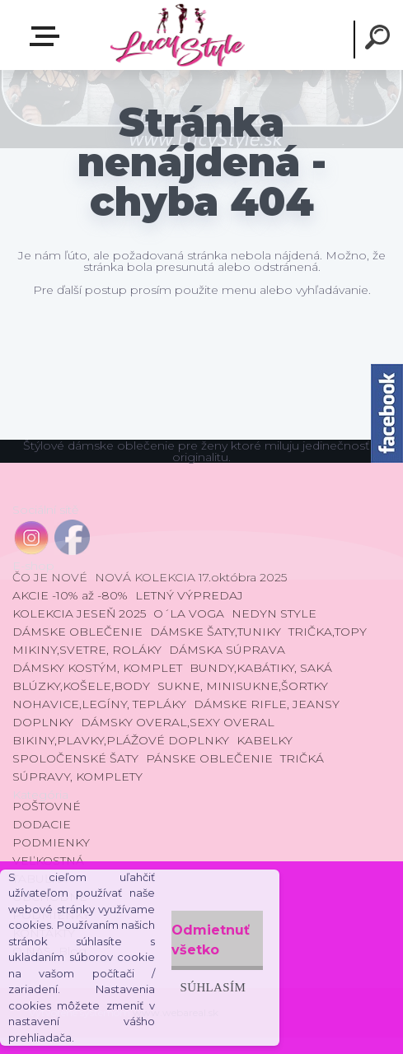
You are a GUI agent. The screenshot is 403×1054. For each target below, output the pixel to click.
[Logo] (177, 35)
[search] (380, 39)
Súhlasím (213, 987)
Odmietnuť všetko (210, 940)
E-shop (47, 36)
